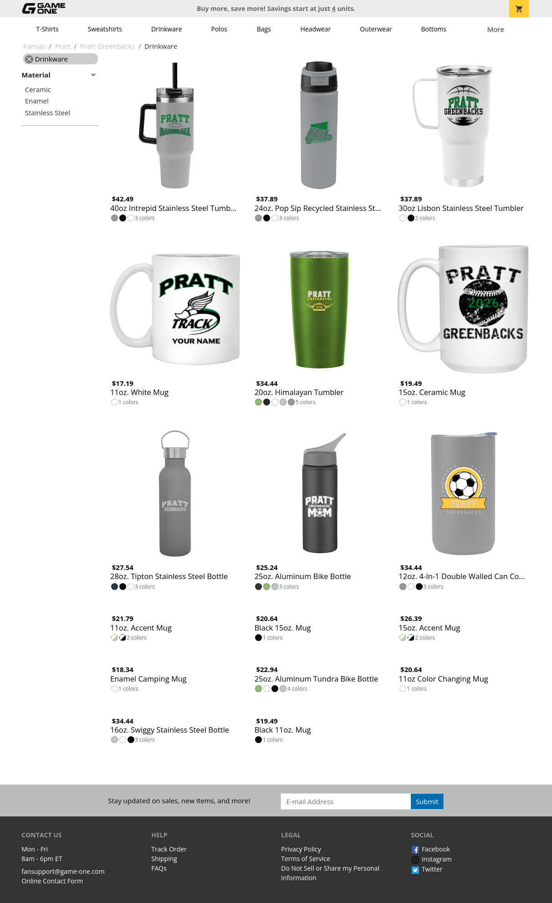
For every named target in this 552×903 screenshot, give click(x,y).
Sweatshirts (105, 29)
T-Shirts (47, 29)
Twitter (426, 869)
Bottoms (433, 29)
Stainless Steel (48, 113)
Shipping (164, 858)
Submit (427, 801)
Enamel (37, 101)
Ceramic (38, 89)
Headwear (315, 29)
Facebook (430, 849)
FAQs (159, 868)
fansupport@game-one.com (63, 871)
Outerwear (376, 29)
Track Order (169, 849)
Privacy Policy (301, 849)
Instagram (431, 859)
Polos (219, 29)
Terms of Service (305, 858)
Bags (264, 29)
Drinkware (166, 29)
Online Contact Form (52, 881)
